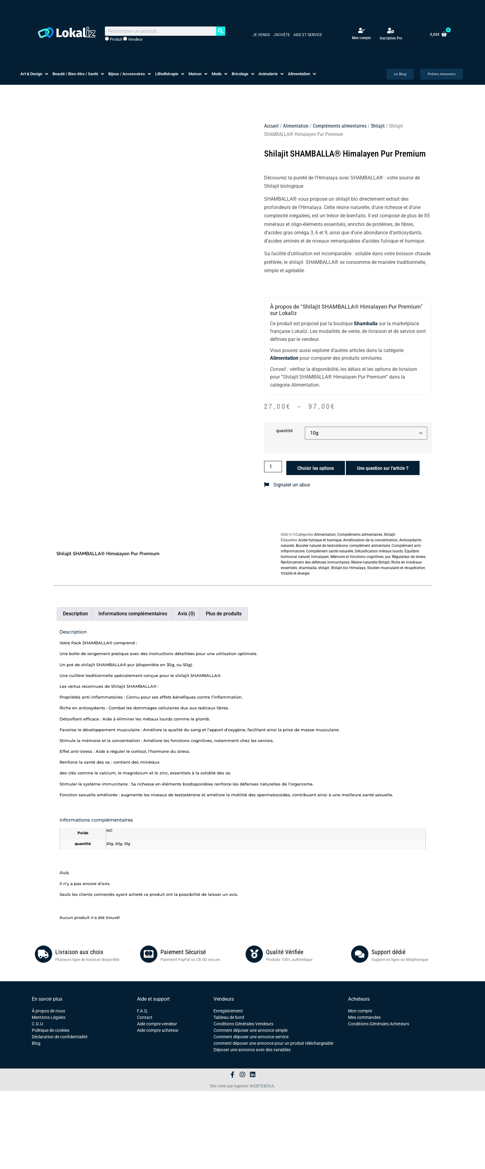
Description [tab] (75, 614)
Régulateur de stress (408, 557)
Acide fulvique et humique (320, 540)
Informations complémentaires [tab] (132, 614)
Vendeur (133, 39)
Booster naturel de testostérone (322, 545)
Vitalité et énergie (295, 573)
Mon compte (361, 38)
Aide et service (307, 35)
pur (387, 557)
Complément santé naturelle (329, 551)
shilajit (323, 568)
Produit (113, 39)
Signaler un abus (287, 485)
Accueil (271, 126)
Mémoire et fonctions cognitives (356, 557)
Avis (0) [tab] (186, 614)
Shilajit (378, 126)
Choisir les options (315, 468)
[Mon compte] (361, 30)
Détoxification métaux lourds (379, 551)
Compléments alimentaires (340, 126)
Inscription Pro (391, 38)
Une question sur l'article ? (382, 468)
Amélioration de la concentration (370, 540)
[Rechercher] (220, 31)
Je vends (261, 35)
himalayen (320, 557)
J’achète (281, 35)
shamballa (308, 568)
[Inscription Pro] (391, 30)
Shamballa (366, 323)
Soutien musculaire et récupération (396, 568)
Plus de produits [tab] (224, 614)
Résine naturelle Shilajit (370, 562)
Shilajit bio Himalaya (348, 568)
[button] (35, 74)
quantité (284, 431)
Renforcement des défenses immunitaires (315, 562)
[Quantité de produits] (273, 466)
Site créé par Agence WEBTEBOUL (242, 1086)
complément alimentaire (369, 545)
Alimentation (296, 126)
